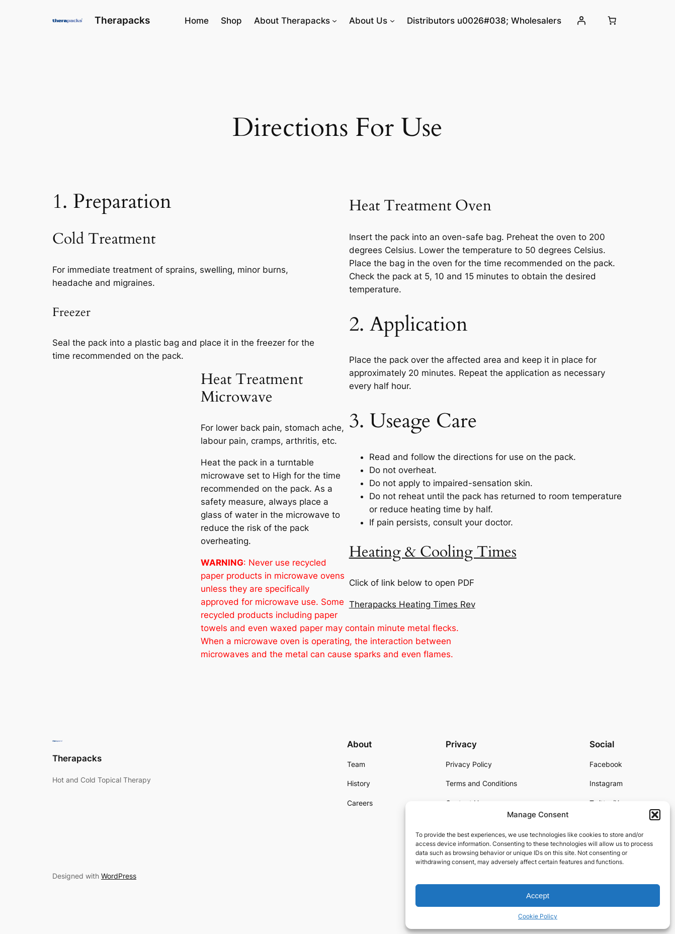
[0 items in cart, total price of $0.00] (612, 20)
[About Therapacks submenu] (334, 20)
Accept (537, 895)
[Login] (581, 20)
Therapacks (122, 20)
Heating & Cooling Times (433, 552)
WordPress (118, 876)
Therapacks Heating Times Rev (412, 604)
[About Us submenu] (392, 20)
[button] (655, 815)
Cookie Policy (537, 916)
